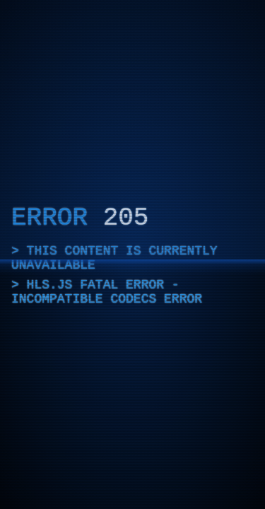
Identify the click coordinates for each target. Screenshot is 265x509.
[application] (132, 254)
